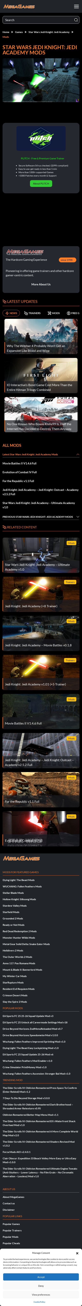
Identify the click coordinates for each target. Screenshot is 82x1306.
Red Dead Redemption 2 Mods (20, 931)
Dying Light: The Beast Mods (19, 879)
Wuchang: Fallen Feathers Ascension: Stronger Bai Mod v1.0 (36, 1073)
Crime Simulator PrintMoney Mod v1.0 (24, 1067)
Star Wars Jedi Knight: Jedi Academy (49, 31)
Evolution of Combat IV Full (20, 472)
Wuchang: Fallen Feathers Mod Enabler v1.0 (27, 1060)
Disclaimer (9, 1209)
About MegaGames (13, 1196)
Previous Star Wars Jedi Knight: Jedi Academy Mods (38, 516)
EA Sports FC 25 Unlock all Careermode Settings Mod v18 (35, 1022)
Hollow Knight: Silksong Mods (19, 899)
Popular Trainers (12, 1230)
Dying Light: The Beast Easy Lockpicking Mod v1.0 (31, 1047)
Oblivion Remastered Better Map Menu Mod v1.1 (30, 1114)
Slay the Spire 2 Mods (15, 1001)
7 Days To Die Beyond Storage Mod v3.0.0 (26, 1098)
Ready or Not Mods (13, 924)
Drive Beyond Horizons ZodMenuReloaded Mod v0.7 (32, 1028)
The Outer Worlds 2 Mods (17, 956)
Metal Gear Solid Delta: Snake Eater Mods (26, 944)
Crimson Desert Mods (15, 995)
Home (6, 31)
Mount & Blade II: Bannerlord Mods (22, 969)
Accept (41, 1277)
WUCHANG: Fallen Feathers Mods (22, 886)
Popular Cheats (11, 1243)
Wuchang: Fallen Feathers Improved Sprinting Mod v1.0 (34, 1041)
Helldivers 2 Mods (13, 950)
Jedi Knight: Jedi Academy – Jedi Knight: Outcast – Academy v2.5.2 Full (41, 492)
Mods (6, 36)
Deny (41, 1285)
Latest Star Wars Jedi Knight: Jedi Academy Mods (30, 454)
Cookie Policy (39, 1302)
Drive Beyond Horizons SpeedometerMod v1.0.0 (30, 1035)
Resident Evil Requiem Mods (19, 988)
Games (19, 31)
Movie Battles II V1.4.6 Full (19, 463)
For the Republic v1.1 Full (18, 481)
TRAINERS (32, 313)
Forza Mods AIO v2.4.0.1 (16, 1151)
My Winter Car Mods (15, 976)
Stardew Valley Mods (15, 905)
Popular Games (11, 1223)
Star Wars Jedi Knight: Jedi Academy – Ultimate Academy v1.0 (39, 505)
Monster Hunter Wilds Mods (19, 937)
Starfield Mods (11, 911)
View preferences (41, 1294)
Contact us (9, 1203)
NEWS (11, 313)
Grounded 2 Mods (13, 918)
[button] (77, 1252)
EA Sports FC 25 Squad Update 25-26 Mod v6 (28, 1054)
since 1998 (66, 259)
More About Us (41, 284)
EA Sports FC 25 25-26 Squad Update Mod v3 (28, 1015)
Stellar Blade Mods (13, 892)
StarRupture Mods (13, 982)
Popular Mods (10, 1236)
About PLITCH (41, 183)
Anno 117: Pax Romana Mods (19, 963)
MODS (54, 313)
